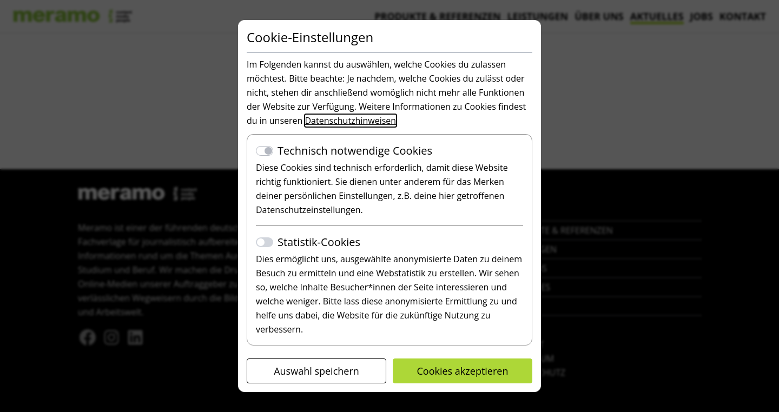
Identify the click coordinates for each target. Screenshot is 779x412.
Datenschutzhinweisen (351, 121)
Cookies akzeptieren (463, 370)
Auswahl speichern (316, 370)
